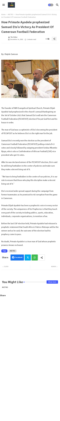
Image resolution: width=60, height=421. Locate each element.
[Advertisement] (30, 330)
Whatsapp (35, 257)
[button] (50, 5)
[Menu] (3, 5)
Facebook (18, 257)
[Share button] (41, 257)
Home (3, 14)
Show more (52, 282)
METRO (10, 14)
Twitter (28, 257)
